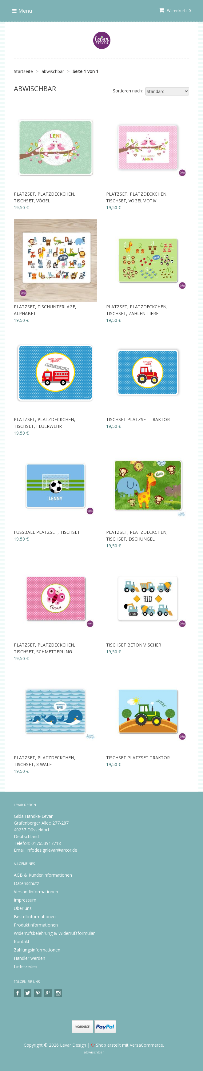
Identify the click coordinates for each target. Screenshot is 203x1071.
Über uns (23, 908)
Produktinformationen (36, 925)
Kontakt (22, 941)
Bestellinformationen (35, 916)
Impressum (25, 900)
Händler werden (29, 958)
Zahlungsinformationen (37, 950)
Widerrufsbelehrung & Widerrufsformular (54, 933)
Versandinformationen (36, 892)
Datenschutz (26, 883)
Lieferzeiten (25, 966)
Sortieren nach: (128, 91)
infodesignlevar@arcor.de (52, 850)
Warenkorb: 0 (175, 10)
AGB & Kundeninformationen (43, 875)
